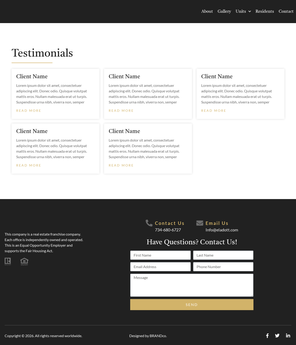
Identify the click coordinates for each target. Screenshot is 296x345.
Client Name (32, 77)
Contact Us (170, 223)
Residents (265, 11)
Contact (286, 11)
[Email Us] (199, 223)
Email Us (217, 223)
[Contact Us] (149, 223)
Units (243, 11)
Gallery (224, 11)
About (207, 11)
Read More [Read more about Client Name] (28, 110)
